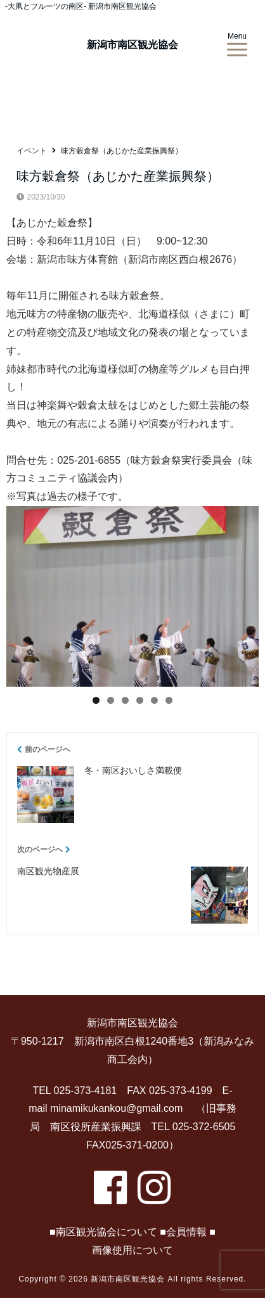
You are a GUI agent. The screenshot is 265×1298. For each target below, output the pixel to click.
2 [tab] (110, 700)
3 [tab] (125, 700)
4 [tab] (139, 700)
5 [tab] (154, 700)
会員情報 (186, 1231)
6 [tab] (168, 700)
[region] (132, 596)
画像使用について (132, 1250)
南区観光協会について (106, 1231)
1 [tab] (96, 700)
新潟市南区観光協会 (132, 45)
